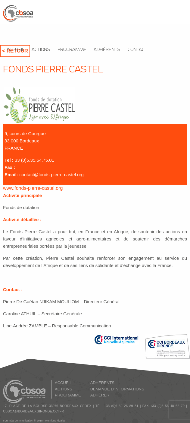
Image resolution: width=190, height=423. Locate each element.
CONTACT (137, 49)
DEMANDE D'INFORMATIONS (117, 389)
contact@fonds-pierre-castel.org (51, 174)
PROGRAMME (72, 49)
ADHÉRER (100, 395)
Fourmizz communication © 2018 (23, 420)
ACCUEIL (15, 49)
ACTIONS (41, 49)
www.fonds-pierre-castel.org (33, 188)
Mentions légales (55, 420)
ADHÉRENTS (107, 49)
